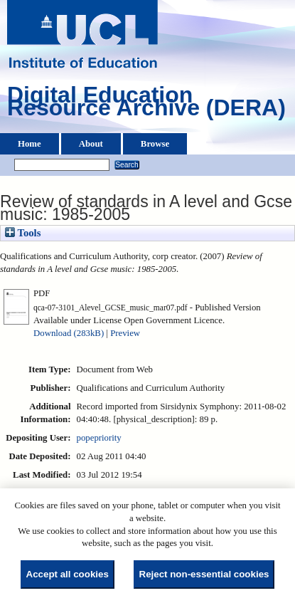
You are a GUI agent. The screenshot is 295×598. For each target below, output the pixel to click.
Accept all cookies (67, 574)
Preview (125, 333)
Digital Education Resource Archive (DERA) (146, 104)
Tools (23, 232)
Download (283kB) (68, 333)
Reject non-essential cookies (204, 574)
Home (29, 144)
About (91, 144)
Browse (155, 144)
